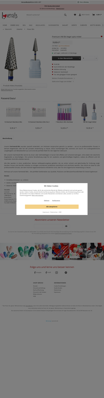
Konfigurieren (56, 200)
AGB (60, 212)
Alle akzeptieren (51, 207)
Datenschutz (53, 212)
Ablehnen (46, 200)
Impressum (46, 212)
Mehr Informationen (37, 195)
